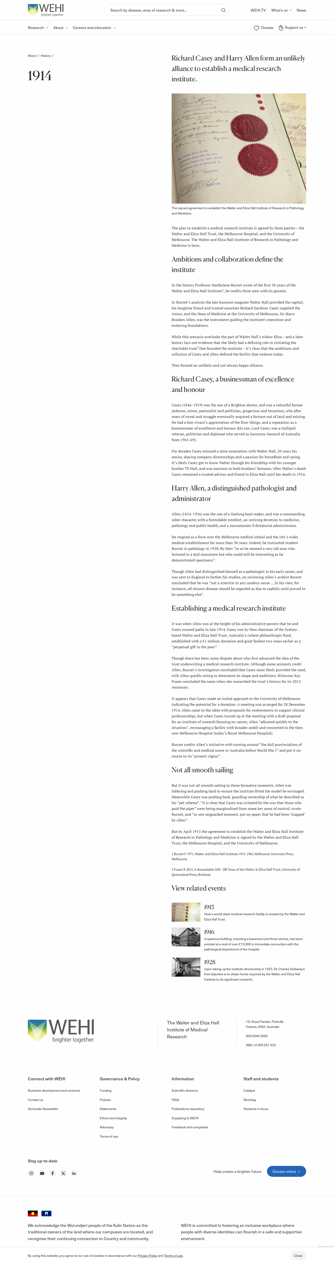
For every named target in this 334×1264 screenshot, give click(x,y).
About (32, 55)
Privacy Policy (147, 1255)
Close (298, 1255)
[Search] (161, 10)
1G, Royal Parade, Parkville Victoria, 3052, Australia (265, 1024)
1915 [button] (209, 907)
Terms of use (173, 1255)
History (46, 55)
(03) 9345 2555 (257, 1035)
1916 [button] (209, 932)
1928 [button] (209, 962)
